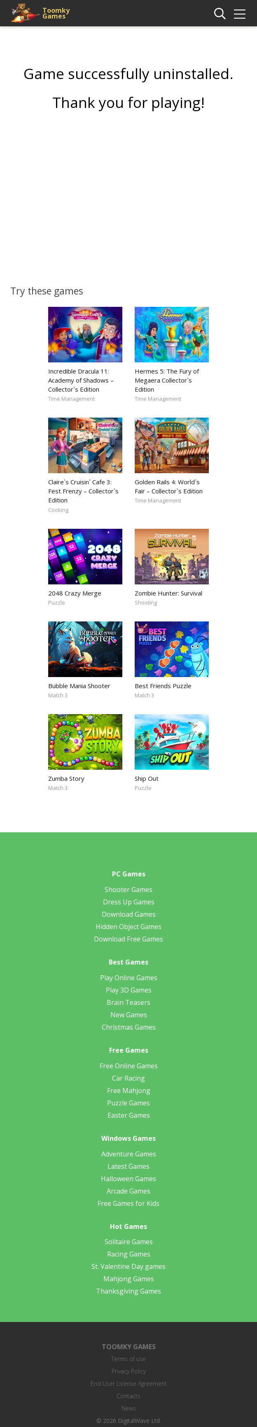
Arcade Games (128, 1191)
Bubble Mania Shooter (79, 686)
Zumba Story (66, 778)
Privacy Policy (129, 1371)
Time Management (71, 398)
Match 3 (58, 695)
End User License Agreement (129, 1383)
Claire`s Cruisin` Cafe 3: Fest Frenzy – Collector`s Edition (83, 491)
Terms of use (128, 1359)
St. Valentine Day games (128, 1266)
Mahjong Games (128, 1278)
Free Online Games (129, 1065)
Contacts (128, 1396)
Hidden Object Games (128, 926)
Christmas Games (129, 1027)
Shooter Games (128, 889)
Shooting (146, 602)
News (128, 1408)
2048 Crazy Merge (74, 593)
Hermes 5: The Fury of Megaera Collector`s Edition (167, 380)
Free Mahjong (128, 1090)
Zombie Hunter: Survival (168, 593)
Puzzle (56, 602)
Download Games (129, 914)
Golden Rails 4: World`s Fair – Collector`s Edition (169, 486)
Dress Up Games (128, 901)
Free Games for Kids (128, 1203)
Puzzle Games (128, 1102)
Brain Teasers (128, 1002)
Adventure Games (128, 1153)
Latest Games (128, 1166)
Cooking (58, 510)
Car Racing (128, 1078)
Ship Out (147, 778)
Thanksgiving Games (128, 1291)
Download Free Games (128, 939)
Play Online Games (128, 977)
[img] (239, 14)
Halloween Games (128, 1178)
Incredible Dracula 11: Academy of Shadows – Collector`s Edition (81, 380)
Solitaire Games (129, 1241)
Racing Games (128, 1254)
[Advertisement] (128, 195)
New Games (128, 1014)
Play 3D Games (129, 990)
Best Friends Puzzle (163, 686)
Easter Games (128, 1115)
